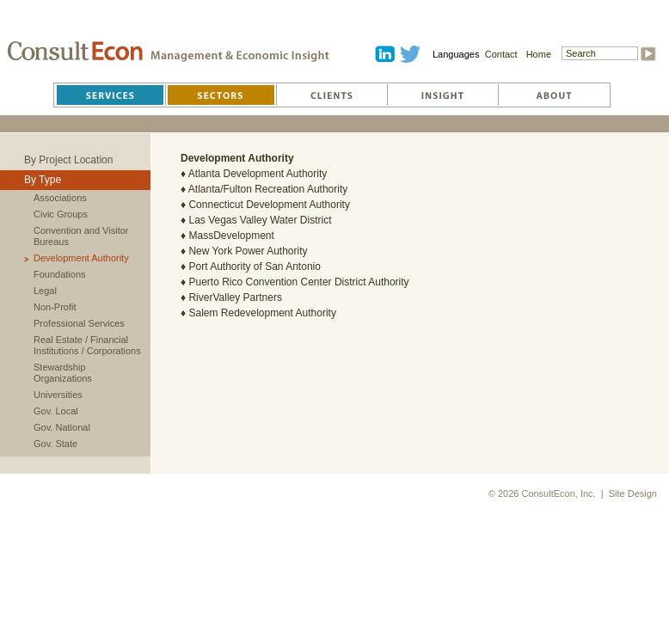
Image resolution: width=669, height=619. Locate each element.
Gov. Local (56, 411)
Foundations (60, 274)
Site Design (633, 493)
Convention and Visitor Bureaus (81, 236)
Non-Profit (55, 307)
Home (538, 54)
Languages (456, 54)
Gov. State (55, 443)
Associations (60, 198)
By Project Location (68, 160)
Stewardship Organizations (63, 372)
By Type (42, 180)
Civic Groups (61, 214)
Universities (58, 394)
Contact (501, 54)
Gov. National (62, 427)
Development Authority (81, 258)
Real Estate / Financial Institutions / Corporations (87, 345)
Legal (45, 290)
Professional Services (79, 323)
